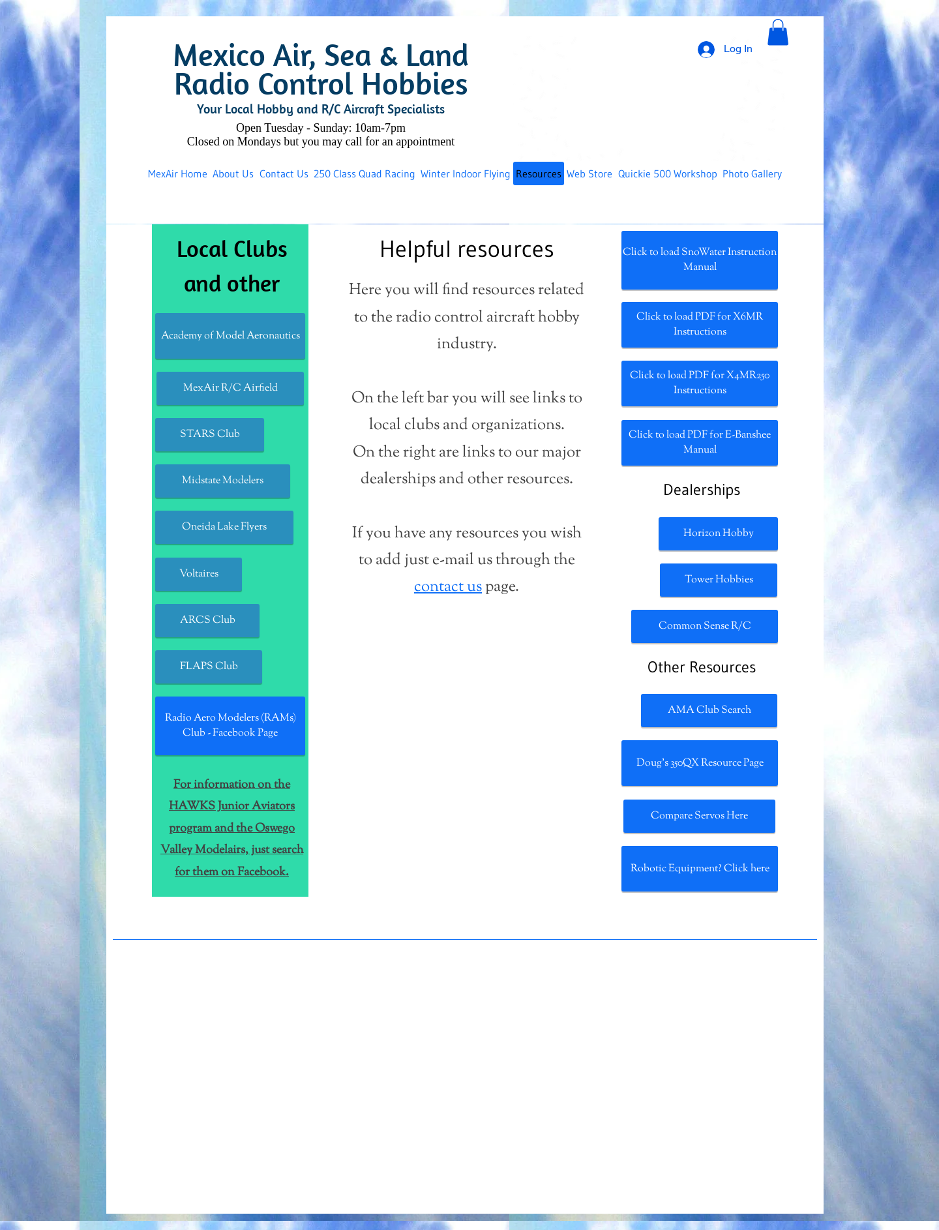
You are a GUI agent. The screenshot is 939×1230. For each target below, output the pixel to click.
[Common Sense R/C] (704, 626)
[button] (778, 32)
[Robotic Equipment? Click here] (699, 869)
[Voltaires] (198, 574)
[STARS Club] (209, 434)
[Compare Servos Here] (699, 816)
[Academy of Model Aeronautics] (230, 336)
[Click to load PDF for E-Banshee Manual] (699, 443)
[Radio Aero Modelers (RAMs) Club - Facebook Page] (230, 726)
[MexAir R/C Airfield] (230, 388)
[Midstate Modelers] (222, 481)
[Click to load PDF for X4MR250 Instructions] (699, 383)
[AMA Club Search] (709, 710)
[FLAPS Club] (208, 666)
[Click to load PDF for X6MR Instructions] (699, 325)
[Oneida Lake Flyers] (224, 527)
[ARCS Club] (207, 620)
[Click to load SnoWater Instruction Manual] (699, 260)
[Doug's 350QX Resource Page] (699, 763)
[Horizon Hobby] (718, 533)
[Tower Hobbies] (718, 580)
